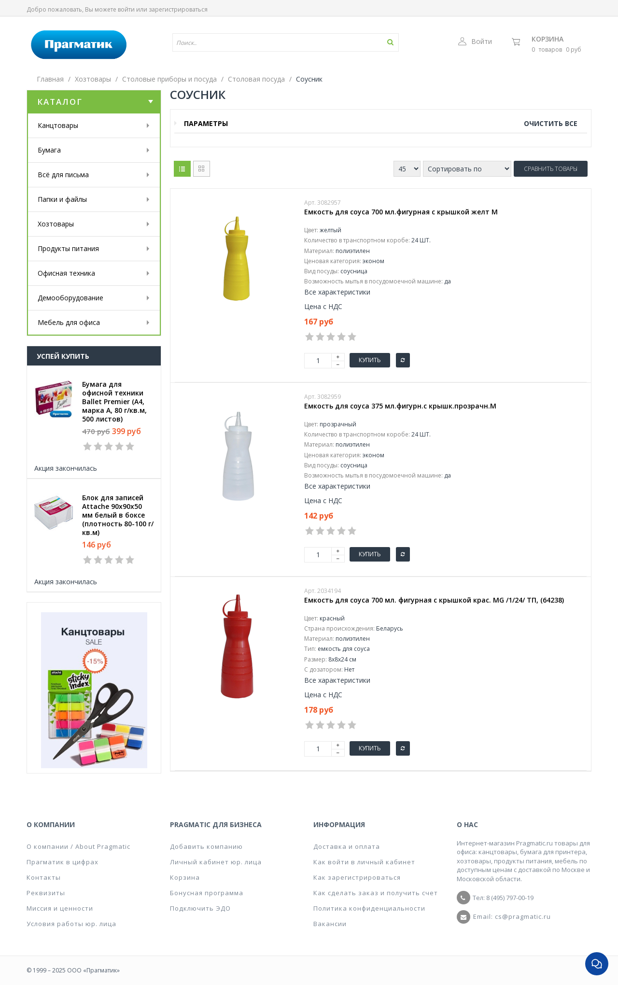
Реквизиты (46, 892)
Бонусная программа (206, 892)
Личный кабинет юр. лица (216, 862)
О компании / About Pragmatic (78, 846)
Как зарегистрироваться (357, 877)
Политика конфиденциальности (369, 908)
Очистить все (550, 123)
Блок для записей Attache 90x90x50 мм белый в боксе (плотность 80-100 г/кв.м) (118, 515)
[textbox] (257, 42)
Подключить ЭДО (200, 908)
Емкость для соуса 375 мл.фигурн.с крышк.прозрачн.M (400, 406)
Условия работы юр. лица (71, 923)
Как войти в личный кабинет (364, 862)
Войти (475, 41)
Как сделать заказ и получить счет (375, 892)
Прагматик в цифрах (62, 862)
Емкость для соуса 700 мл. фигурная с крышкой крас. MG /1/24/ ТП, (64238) (434, 600)
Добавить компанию (206, 846)
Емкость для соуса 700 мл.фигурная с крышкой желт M (401, 212)
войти (126, 9)
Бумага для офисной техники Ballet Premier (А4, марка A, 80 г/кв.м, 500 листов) (114, 401)
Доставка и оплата (346, 846)
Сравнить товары (550, 169)
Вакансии (330, 923)
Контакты (44, 877)
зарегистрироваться (178, 9)
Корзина (547, 38)
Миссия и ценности (60, 908)
